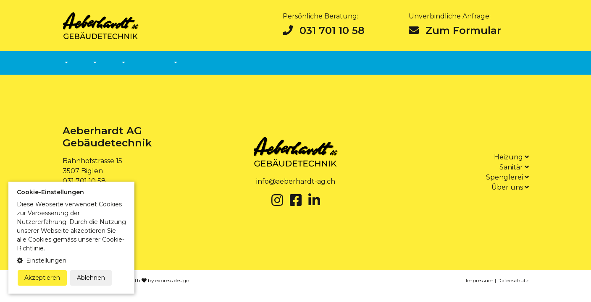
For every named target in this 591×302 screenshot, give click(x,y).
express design (172, 280)
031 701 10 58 (324, 30)
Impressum (480, 280)
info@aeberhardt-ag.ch (295, 181)
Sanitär (514, 167)
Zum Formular (455, 30)
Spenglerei (507, 177)
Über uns (510, 187)
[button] (71, 260)
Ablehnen (91, 277)
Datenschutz (513, 280)
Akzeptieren (42, 277)
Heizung (511, 157)
